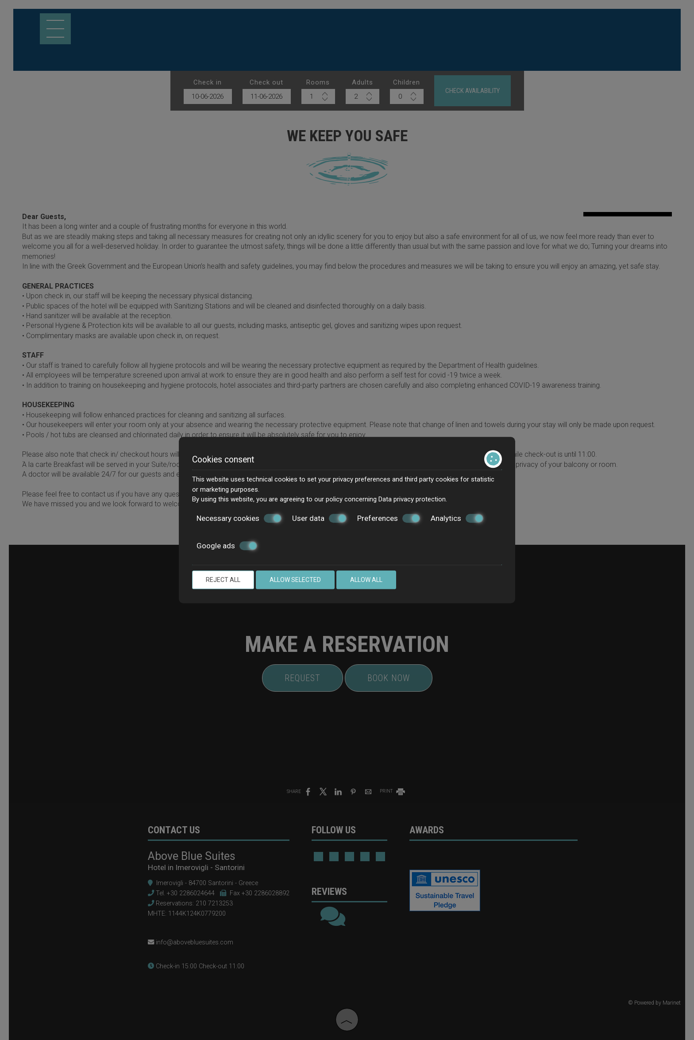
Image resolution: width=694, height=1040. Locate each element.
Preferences (388, 518)
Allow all (366, 579)
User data (319, 518)
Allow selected (295, 579)
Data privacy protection (412, 499)
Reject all (223, 579)
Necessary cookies (239, 518)
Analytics (457, 518)
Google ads (227, 545)
